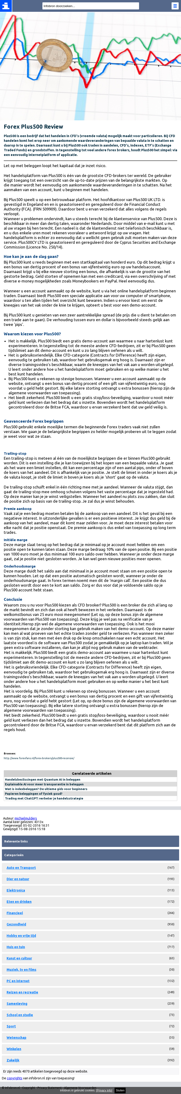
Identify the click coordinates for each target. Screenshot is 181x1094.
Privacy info (104, 1090)
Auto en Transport (21, 868)
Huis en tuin (16, 947)
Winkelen (14, 1049)
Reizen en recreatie (22, 992)
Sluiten (120, 1090)
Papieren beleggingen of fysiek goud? (33, 793)
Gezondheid (16, 924)
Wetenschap (16, 1037)
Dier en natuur (18, 879)
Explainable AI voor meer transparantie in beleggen (44, 784)
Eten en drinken (19, 902)
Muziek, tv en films (21, 970)
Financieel (15, 913)
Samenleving (17, 1004)
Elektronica (16, 890)
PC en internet (18, 981)
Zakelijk (13, 1060)
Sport (11, 1026)
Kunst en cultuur (19, 958)
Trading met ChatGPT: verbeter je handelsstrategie (44, 798)
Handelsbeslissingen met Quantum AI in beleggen (42, 779)
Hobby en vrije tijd (21, 936)
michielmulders (26, 818)
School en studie (20, 1015)
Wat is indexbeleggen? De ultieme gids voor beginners (46, 789)
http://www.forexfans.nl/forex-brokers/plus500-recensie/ (39, 758)
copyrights (14, 1078)
